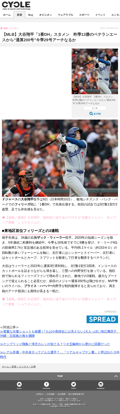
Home (19, 388)
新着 (19, 14)
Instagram (100, 388)
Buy (30, 14)
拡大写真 (97, 114)
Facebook (46, 388)
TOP (60, 376)
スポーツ (84, 14)
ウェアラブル (65, 14)
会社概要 (62, 394)
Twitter (73, 388)
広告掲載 (50, 394)
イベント (100, 14)
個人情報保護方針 (76, 394)
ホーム (7, 14)
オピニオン (45, 14)
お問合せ (40, 394)
